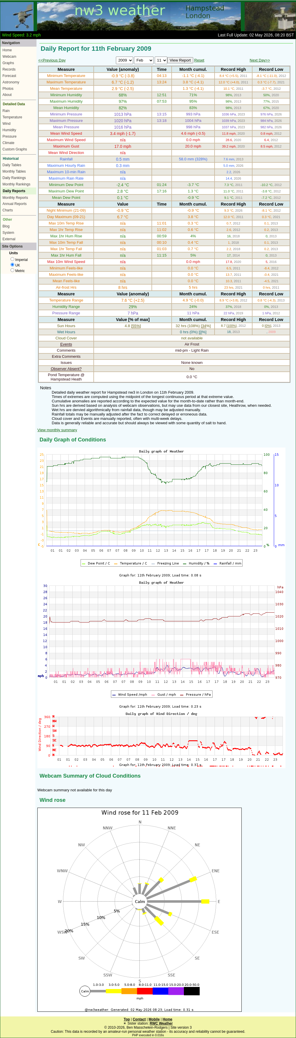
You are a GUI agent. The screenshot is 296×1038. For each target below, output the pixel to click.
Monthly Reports (15, 198)
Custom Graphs (15, 149)
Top (127, 1019)
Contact (139, 1019)
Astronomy (11, 82)
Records (9, 69)
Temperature (12, 117)
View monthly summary (57, 430)
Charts (8, 210)
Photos (8, 89)
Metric (18, 271)
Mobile (154, 1019)
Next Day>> (260, 60)
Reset (199, 60)
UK (15, 265)
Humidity (9, 130)
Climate (9, 143)
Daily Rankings (14, 178)
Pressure (10, 136)
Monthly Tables (14, 171)
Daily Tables (12, 165)
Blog (6, 226)
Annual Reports (15, 204)
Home (7, 50)
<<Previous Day (52, 60)
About (7, 95)
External (9, 239)
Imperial (19, 260)
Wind (7, 124)
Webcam (9, 57)
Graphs (8, 63)
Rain (6, 111)
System (8, 233)
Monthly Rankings (16, 184)
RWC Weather (161, 1023)
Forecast (9, 76)
